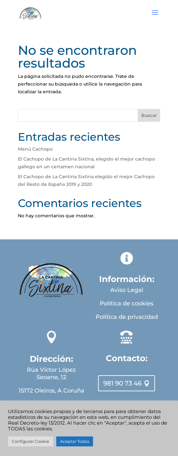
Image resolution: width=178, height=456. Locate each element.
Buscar (149, 115)
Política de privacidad (127, 316)
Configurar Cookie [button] (30, 441)
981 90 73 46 (122, 383)
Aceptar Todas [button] (74, 441)
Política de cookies (126, 303)
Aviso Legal (126, 290)
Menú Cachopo (35, 149)
